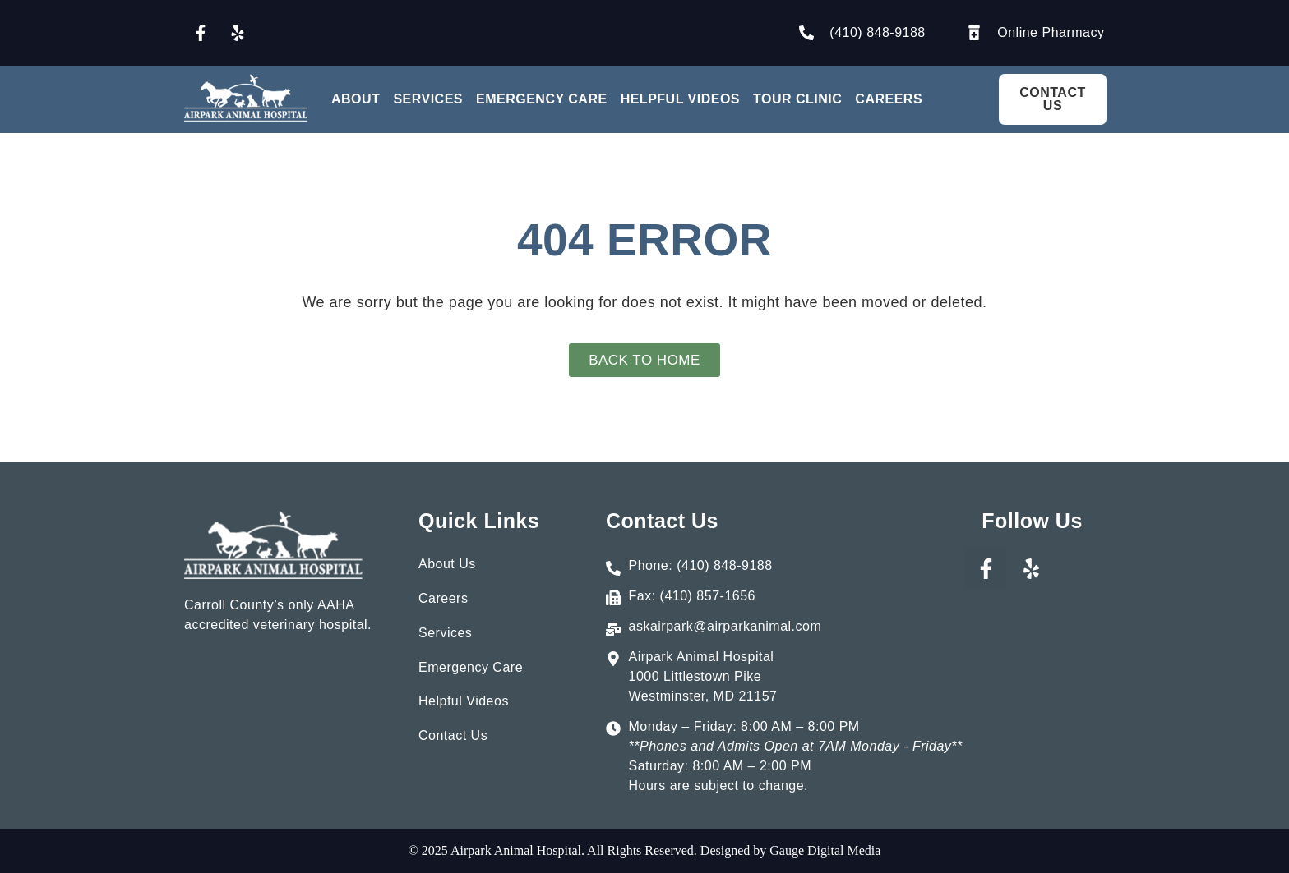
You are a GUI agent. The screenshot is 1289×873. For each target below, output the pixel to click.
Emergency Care (542, 99)
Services (428, 99)
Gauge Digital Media (823, 850)
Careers (888, 99)
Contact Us (452, 740)
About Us (447, 564)
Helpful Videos (680, 99)
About (355, 99)
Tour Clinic (797, 99)
